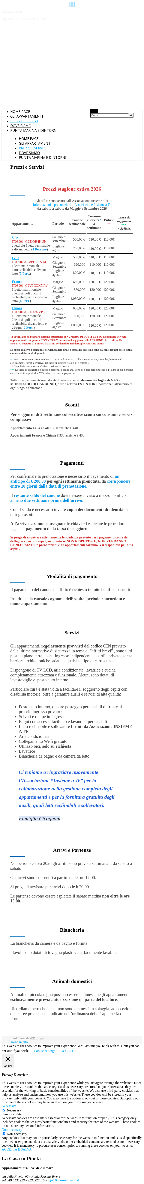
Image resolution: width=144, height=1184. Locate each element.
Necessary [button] (9, 1106)
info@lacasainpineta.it (63, 1180)
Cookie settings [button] (44, 1051)
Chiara (17, 308)
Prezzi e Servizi (24, 121)
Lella (15, 258)
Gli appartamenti (26, 116)
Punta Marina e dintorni (34, 130)
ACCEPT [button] (67, 1051)
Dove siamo (20, 125)
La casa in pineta (12, 11)
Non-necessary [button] (12, 1129)
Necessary (14, 1110)
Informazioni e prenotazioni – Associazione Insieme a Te (72, 204)
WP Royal (37, 1038)
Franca (17, 281)
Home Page (20, 111)
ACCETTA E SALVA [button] (17, 1149)
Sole (15, 238)
